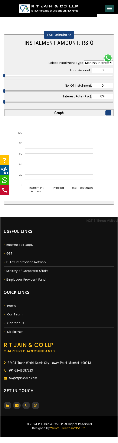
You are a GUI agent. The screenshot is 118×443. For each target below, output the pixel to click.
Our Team (15, 314)
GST (9, 253)
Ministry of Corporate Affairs (27, 271)
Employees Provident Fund (26, 279)
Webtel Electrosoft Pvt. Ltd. (68, 428)
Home (11, 306)
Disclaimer (15, 332)
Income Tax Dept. (19, 245)
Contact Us (15, 323)
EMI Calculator (59, 34)
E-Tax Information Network (26, 262)
